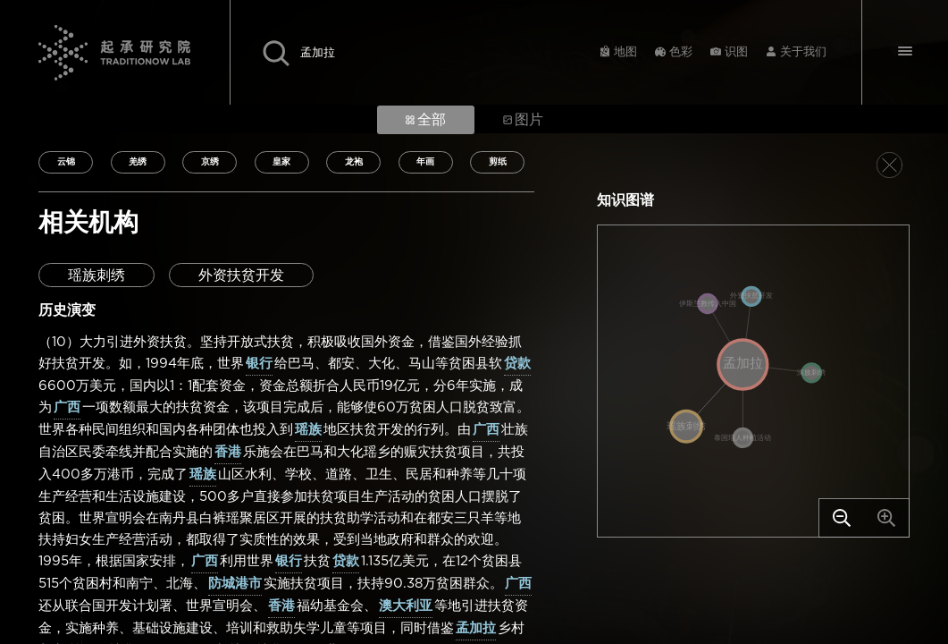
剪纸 (498, 161)
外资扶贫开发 (241, 275)
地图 (625, 52)
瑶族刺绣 (96, 275)
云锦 (66, 161)
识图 (736, 52)
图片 (523, 120)
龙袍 (354, 161)
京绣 (210, 161)
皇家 (281, 161)
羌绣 (138, 161)
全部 (426, 120)
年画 (425, 161)
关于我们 (803, 52)
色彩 (680, 52)
